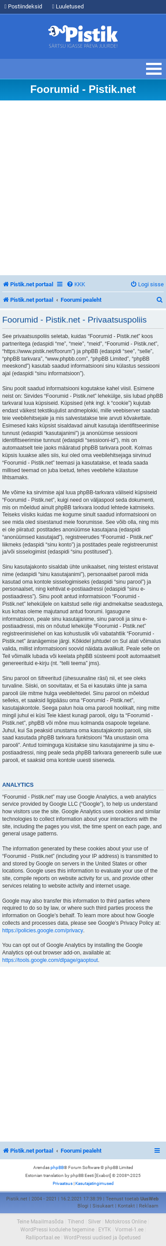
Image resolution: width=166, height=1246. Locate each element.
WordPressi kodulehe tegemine (57, 1230)
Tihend (76, 1222)
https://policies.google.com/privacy (42, 930)
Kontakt (126, 1206)
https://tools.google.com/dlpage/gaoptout (50, 960)
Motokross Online (126, 1222)
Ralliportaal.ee (43, 1237)
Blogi (83, 1206)
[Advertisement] (83, 188)
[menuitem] (75, 284)
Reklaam (148, 1206)
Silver (94, 1222)
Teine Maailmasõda (40, 1222)
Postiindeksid (23, 6)
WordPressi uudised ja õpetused (102, 1237)
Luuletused (68, 6)
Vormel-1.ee (129, 1230)
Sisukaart (103, 1206)
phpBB (57, 1167)
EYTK (104, 1230)
